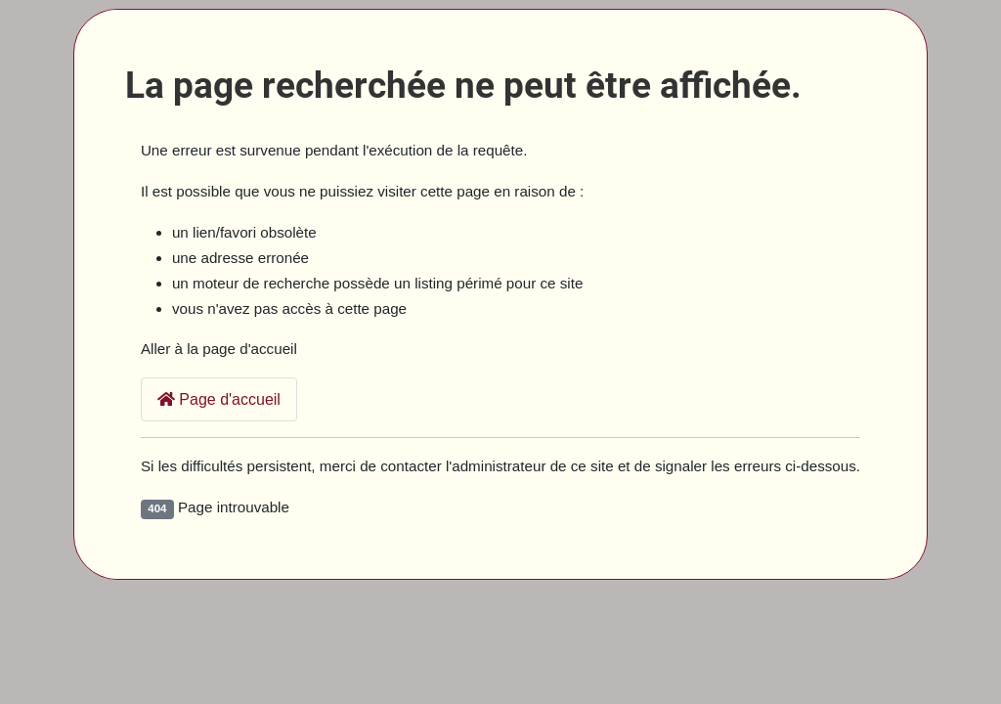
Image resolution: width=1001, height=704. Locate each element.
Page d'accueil (219, 399)
